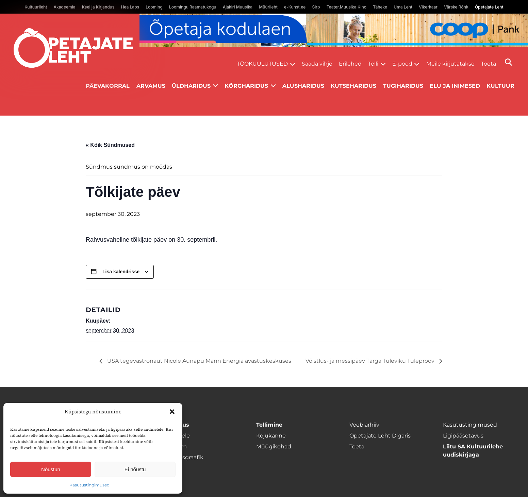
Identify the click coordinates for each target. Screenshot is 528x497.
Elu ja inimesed (455, 86)
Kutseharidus (353, 86)
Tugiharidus (403, 86)
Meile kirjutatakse (450, 64)
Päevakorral (108, 86)
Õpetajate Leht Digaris (380, 435)
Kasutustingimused (89, 484)
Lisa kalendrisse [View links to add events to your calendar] (120, 271)
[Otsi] (508, 62)
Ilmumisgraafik (183, 457)
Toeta (488, 64)
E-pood (402, 64)
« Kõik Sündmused (110, 145)
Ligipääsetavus (463, 435)
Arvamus (150, 86)
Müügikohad (273, 446)
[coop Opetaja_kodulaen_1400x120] (333, 30)
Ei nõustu (135, 469)
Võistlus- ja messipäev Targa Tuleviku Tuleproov (371, 361)
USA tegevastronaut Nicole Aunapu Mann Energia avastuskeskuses (198, 361)
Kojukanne (271, 435)
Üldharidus (191, 86)
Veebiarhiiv (364, 425)
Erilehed (350, 64)
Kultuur (500, 86)
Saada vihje (317, 64)
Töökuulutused (262, 64)
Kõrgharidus (246, 86)
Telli (373, 64)
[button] (172, 411)
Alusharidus (303, 86)
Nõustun (50, 469)
